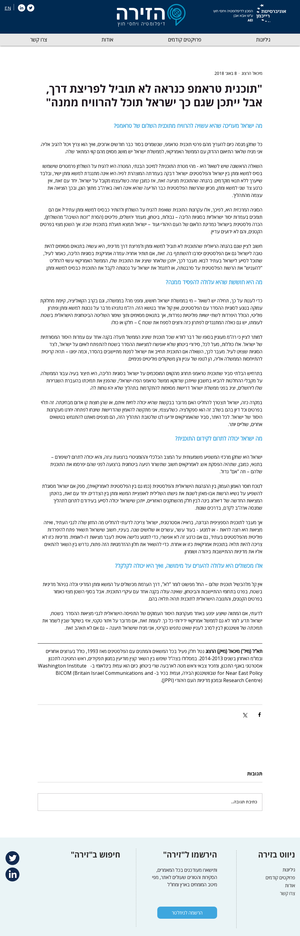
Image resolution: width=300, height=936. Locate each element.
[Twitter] (30, 8)
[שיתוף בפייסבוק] (259, 715)
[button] (263, 39)
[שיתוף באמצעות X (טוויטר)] (244, 715)
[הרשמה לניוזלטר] (187, 913)
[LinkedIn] (21, 8)
